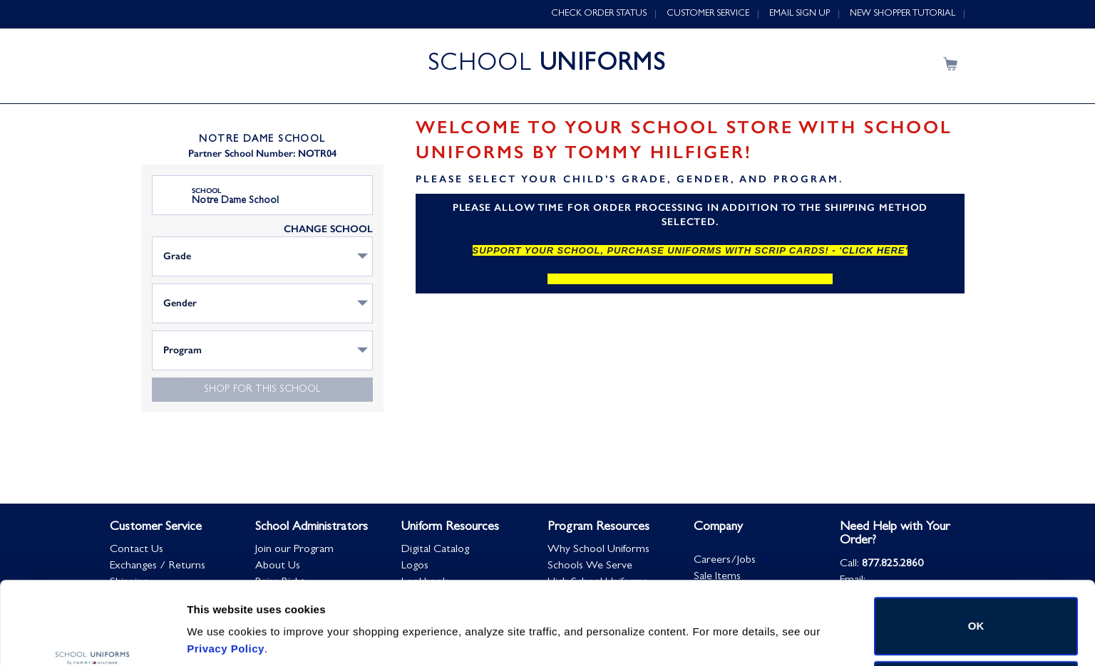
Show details (220, 618)
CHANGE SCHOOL (328, 229)
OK (976, 556)
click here (873, 250)
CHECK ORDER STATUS (599, 14)
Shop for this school (262, 390)
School (207, 191)
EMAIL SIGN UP (799, 14)
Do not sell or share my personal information (976, 619)
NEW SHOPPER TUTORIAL (902, 14)
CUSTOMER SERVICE (708, 14)
